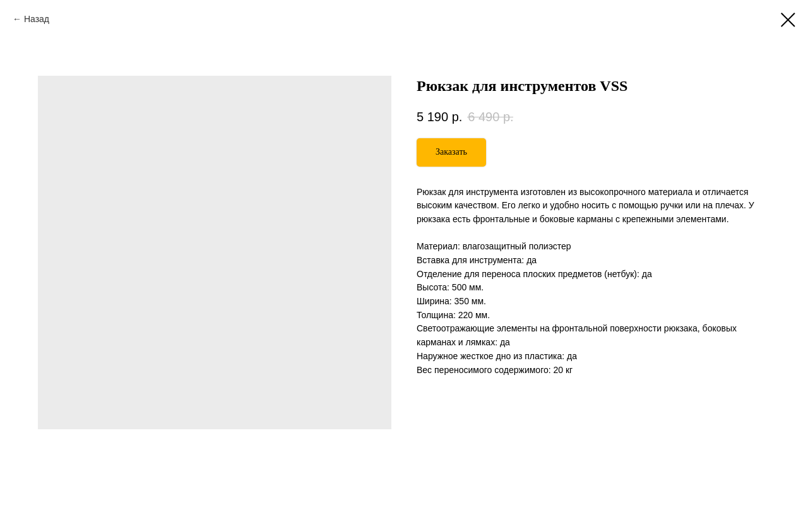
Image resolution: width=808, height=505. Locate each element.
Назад (36, 19)
